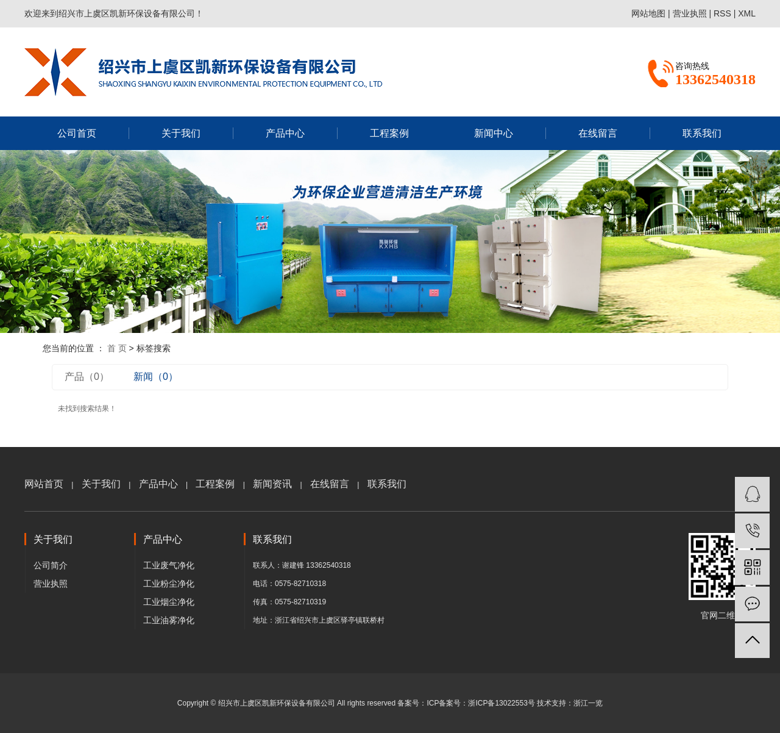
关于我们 (180, 133)
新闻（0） (155, 376)
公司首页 (76, 133)
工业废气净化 (168, 565)
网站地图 (648, 13)
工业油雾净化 (168, 620)
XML (747, 13)
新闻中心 (493, 133)
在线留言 (597, 133)
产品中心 (285, 133)
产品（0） (87, 376)
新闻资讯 (272, 484)
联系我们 (702, 133)
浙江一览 (588, 703)
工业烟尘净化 (168, 602)
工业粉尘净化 (168, 583)
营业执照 (690, 13)
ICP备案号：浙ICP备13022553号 (480, 703)
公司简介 (51, 565)
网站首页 (43, 484)
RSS (722, 13)
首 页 (117, 348)
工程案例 (389, 133)
